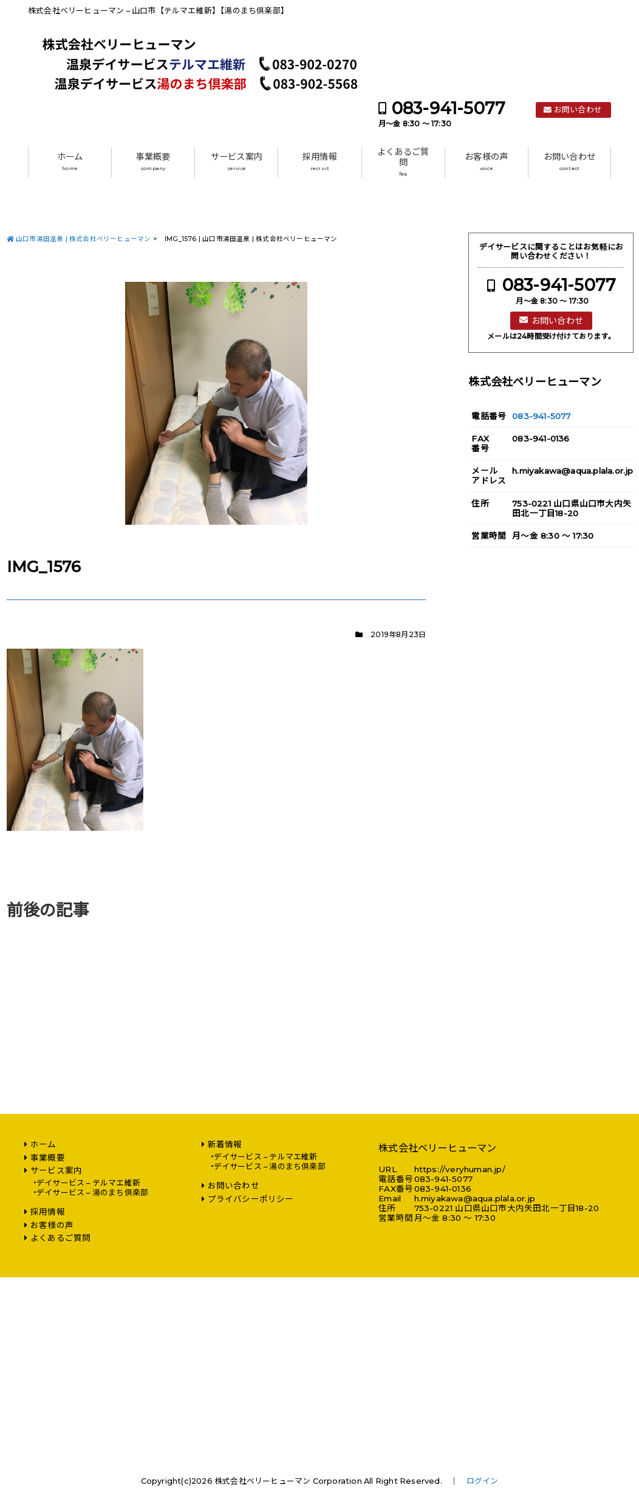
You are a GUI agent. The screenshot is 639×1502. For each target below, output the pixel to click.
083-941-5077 (448, 108)
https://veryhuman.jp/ (459, 1169)
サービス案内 (236, 161)
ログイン (482, 1481)
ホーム (70, 161)
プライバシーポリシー (251, 1199)
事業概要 (153, 161)
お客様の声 (486, 161)
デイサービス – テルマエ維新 (88, 1182)
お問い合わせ (578, 109)
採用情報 (319, 161)
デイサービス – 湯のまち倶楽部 (92, 1192)
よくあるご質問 (403, 162)
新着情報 (225, 1144)
